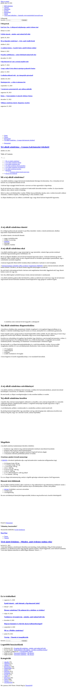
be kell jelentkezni (20, 529)
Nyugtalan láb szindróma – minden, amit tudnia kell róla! (30, 648)
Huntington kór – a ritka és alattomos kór (13, 82)
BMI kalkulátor (8, 6)
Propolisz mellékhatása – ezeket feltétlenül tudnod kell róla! (18, 54)
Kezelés (6, 10)
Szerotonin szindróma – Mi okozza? (24, 653)
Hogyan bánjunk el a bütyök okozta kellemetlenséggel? (23, 624)
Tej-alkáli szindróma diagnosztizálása (15, 165)
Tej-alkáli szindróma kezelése (13, 169)
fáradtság (6, 241)
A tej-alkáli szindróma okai (12, 164)
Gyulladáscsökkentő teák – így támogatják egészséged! (17, 75)
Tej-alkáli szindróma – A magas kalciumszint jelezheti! (25, 147)
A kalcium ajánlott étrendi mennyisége (19, 172)
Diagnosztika (8, 668)
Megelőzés (7, 9)
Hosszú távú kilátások (11, 173)
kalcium (6, 489)
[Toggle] (4, 157)
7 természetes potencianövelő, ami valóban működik (16, 89)
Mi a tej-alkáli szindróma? (12, 161)
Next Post (4, 533)
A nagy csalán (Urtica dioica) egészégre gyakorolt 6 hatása (18, 68)
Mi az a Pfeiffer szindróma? (14, 630)
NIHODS (4, 460)
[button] (3, 158)
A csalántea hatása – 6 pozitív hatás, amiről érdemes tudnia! (18, 48)
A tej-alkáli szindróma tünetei (13, 162)
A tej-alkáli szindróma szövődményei (15, 167)
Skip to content (5, 1)
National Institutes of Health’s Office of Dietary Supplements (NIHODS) (22, 266)
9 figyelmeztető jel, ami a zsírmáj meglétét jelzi (15, 61)
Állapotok (7, 663)
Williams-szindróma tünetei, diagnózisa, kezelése (15, 103)
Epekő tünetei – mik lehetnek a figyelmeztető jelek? (22, 603)
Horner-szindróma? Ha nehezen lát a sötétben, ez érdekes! (24, 610)
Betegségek (7, 12)
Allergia (6, 665)
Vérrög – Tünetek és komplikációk (16, 637)
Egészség (6, 671)
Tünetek (6, 7)
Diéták (6, 14)
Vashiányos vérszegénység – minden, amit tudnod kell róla (24, 617)
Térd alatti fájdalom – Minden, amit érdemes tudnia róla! (26, 542)
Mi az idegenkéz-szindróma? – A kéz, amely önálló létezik (18, 41)
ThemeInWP (28, 685)
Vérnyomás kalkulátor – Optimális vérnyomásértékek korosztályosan (23, 15)
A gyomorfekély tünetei (26, 651)
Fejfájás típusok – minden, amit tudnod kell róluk (15, 34)
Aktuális (6, 662)
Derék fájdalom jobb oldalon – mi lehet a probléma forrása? (30, 650)
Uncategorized (8, 682)
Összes (6, 536)
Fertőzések (7, 673)
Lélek (5, 676)
